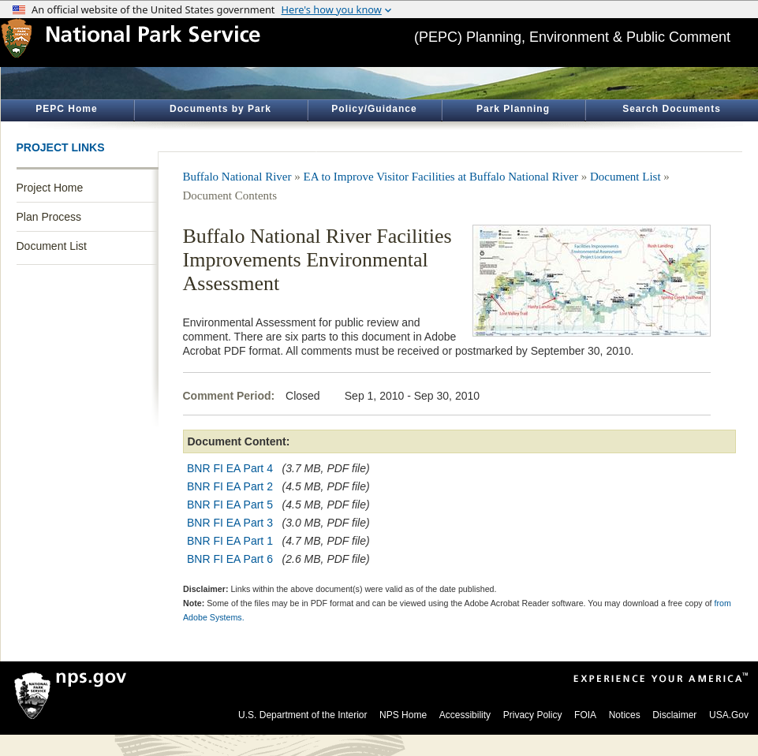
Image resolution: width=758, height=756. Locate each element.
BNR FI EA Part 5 (230, 504)
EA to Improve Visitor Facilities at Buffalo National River (441, 176)
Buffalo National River (237, 176)
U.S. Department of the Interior (302, 715)
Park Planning (513, 108)
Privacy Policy (532, 715)
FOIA (585, 715)
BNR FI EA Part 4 (230, 468)
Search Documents (671, 108)
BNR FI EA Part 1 (230, 540)
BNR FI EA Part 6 (230, 559)
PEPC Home (66, 108)
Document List (52, 246)
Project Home (50, 187)
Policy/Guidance (373, 108)
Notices (624, 715)
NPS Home (403, 715)
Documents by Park (220, 108)
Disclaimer (674, 715)
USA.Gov (729, 715)
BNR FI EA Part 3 (230, 522)
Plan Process (49, 216)
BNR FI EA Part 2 (230, 486)
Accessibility (465, 715)
